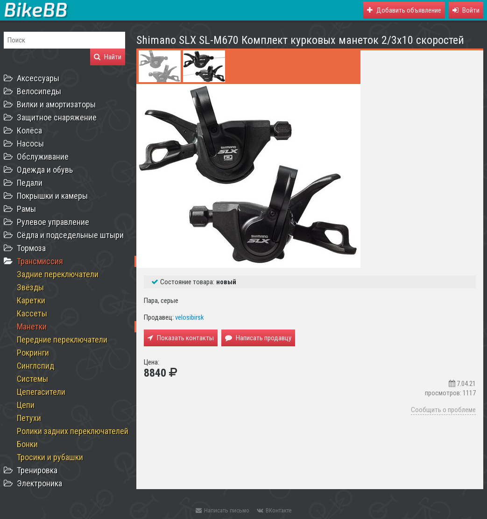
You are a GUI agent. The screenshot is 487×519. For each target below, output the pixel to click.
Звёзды (30, 287)
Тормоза (31, 248)
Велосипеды (39, 91)
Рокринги (33, 353)
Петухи (29, 418)
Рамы (26, 209)
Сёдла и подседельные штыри (70, 235)
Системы (32, 379)
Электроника (39, 483)
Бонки (27, 444)
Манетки (32, 326)
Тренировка (37, 470)
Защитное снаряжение (57, 117)
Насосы (30, 143)
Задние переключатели (58, 274)
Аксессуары (38, 78)
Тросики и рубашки (50, 457)
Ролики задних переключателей (72, 431)
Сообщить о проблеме (443, 410)
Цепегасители (41, 392)
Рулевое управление (53, 222)
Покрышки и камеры (52, 196)
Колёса (29, 130)
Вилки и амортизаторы (56, 104)
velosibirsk (189, 317)
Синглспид (35, 366)
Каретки (31, 300)
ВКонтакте (274, 510)
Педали (29, 183)
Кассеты (32, 313)
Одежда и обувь (45, 170)
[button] (466, 10)
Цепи (26, 405)
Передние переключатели (62, 339)
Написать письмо (222, 510)
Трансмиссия (40, 261)
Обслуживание (43, 156)
